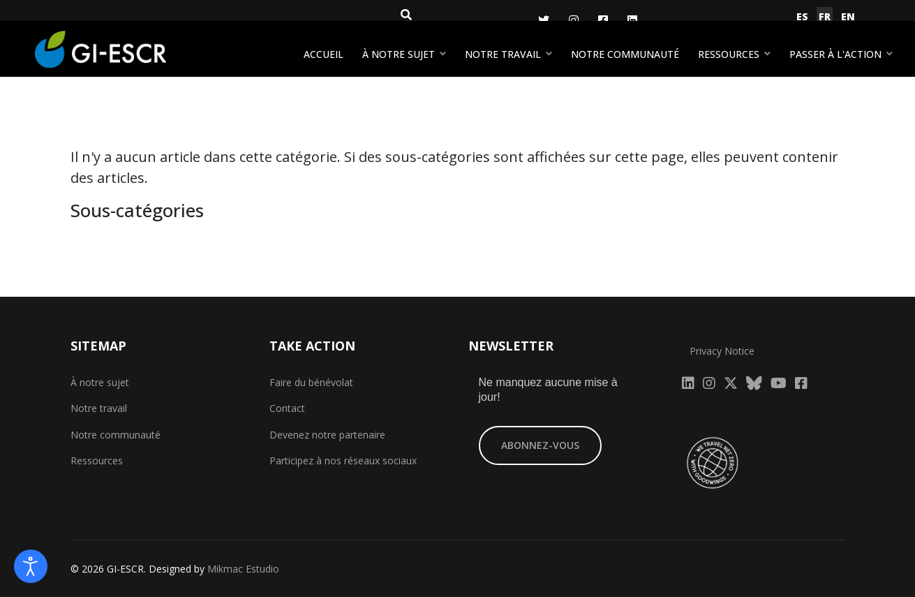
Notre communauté (625, 54)
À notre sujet (398, 54)
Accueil (323, 54)
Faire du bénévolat (311, 382)
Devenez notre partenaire (327, 434)
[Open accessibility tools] (30, 566)
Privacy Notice (722, 351)
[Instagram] (574, 20)
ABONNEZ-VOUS (540, 445)
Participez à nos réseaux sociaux (343, 460)
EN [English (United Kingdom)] (848, 16)
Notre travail (503, 54)
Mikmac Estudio (243, 568)
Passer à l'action (835, 54)
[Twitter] (543, 20)
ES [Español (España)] (802, 16)
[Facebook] (603, 20)
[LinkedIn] (632, 20)
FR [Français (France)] (825, 16)
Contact (287, 408)
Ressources (728, 54)
